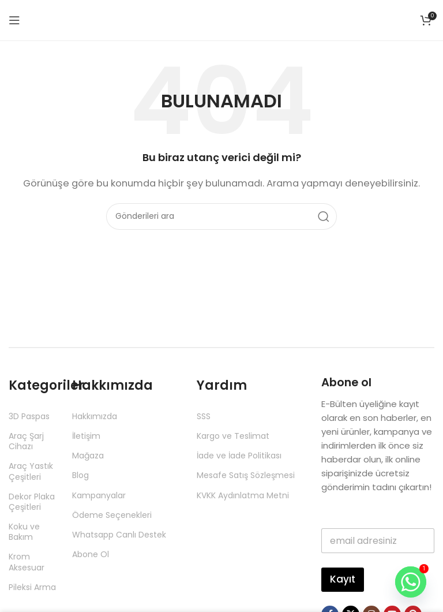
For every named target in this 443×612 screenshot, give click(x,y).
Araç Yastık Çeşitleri (31, 471)
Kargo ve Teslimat (233, 436)
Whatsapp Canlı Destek (119, 534)
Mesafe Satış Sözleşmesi (246, 475)
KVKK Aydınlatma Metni (243, 495)
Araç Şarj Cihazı (26, 441)
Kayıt (342, 579)
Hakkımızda (94, 416)
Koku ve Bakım (24, 532)
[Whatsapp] (410, 582)
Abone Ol (90, 554)
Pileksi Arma (32, 587)
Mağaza (88, 455)
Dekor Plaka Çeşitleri (32, 502)
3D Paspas (29, 416)
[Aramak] (221, 216)
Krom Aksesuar (26, 562)
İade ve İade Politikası (239, 455)
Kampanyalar (99, 495)
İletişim (86, 436)
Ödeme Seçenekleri (112, 515)
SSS (204, 416)
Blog (80, 475)
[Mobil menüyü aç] (14, 20)
